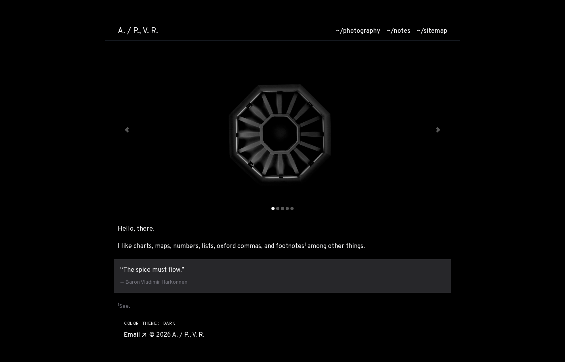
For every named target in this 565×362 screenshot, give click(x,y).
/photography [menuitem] (358, 31)
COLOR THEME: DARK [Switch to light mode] (149, 323)
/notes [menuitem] (398, 31)
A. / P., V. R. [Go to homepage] (138, 31)
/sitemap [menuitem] (432, 31)
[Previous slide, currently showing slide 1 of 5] (127, 130)
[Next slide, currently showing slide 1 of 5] (437, 130)
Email (135, 335)
